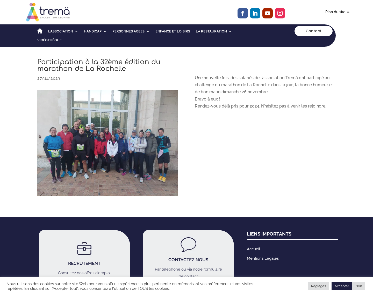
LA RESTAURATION (211, 31)
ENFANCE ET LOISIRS (172, 31)
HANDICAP (93, 31)
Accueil (253, 249)
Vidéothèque (49, 40)
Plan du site (335, 12)
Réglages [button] (318, 286)
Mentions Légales (263, 258)
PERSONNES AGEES (128, 31)
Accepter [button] (342, 286)
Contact (313, 30)
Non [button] (358, 286)
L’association (60, 31)
